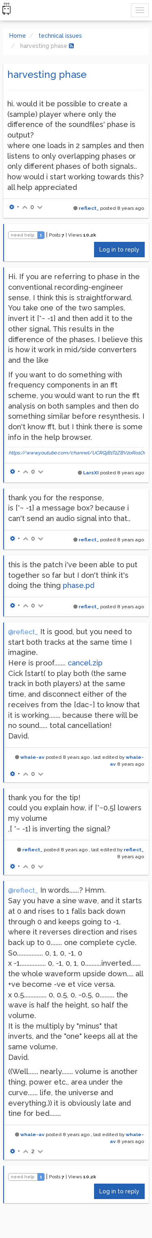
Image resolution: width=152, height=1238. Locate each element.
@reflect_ (23, 632)
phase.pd (78, 585)
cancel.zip (85, 663)
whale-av (32, 757)
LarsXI (91, 473)
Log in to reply (119, 249)
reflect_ (89, 208)
